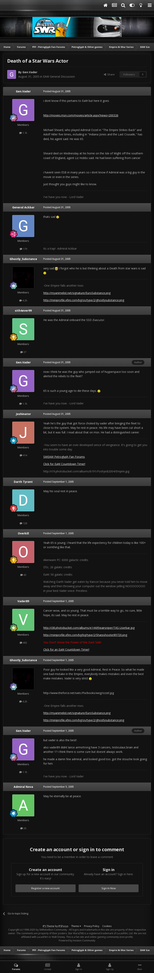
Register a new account (45, 888)
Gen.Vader (29, 72)
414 (23, 455)
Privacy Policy (91, 926)
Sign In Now (108, 888)
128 (23, 523)
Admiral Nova (23, 787)
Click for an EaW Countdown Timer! (66, 649)
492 (23, 642)
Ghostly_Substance (23, 259)
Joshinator (23, 414)
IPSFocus (63, 926)
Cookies (106, 926)
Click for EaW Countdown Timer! (64, 464)
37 (23, 352)
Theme (76, 926)
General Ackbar (23, 207)
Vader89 (23, 601)
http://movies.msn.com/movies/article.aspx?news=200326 (80, 115)
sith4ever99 (23, 310)
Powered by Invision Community (77, 940)
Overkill (23, 533)
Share (109, 74)
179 (23, 249)
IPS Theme (48, 926)
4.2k (23, 300)
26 (23, 828)
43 (23, 575)
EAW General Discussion (59, 76)
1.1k (23, 133)
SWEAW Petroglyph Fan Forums (64, 457)
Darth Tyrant (23, 482)
